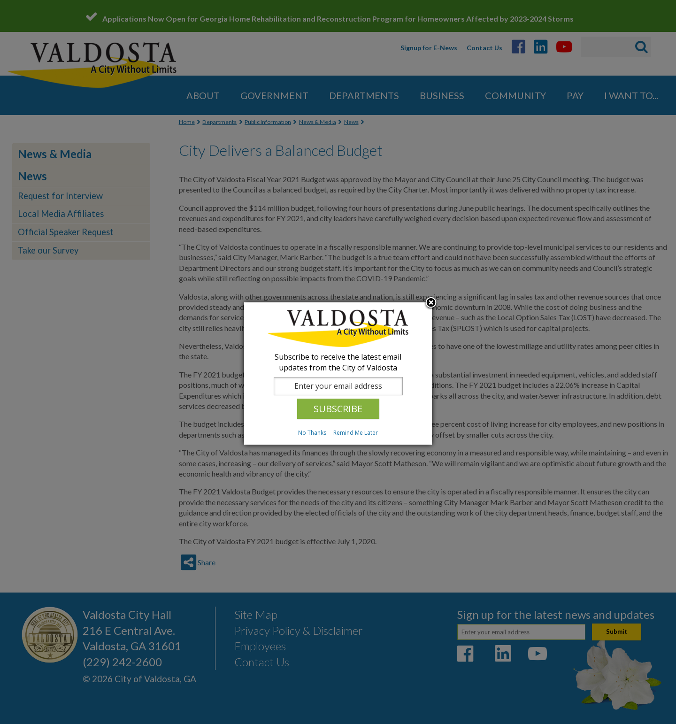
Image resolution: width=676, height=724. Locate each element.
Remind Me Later (355, 433)
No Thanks (312, 433)
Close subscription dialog (431, 303)
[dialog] (338, 373)
